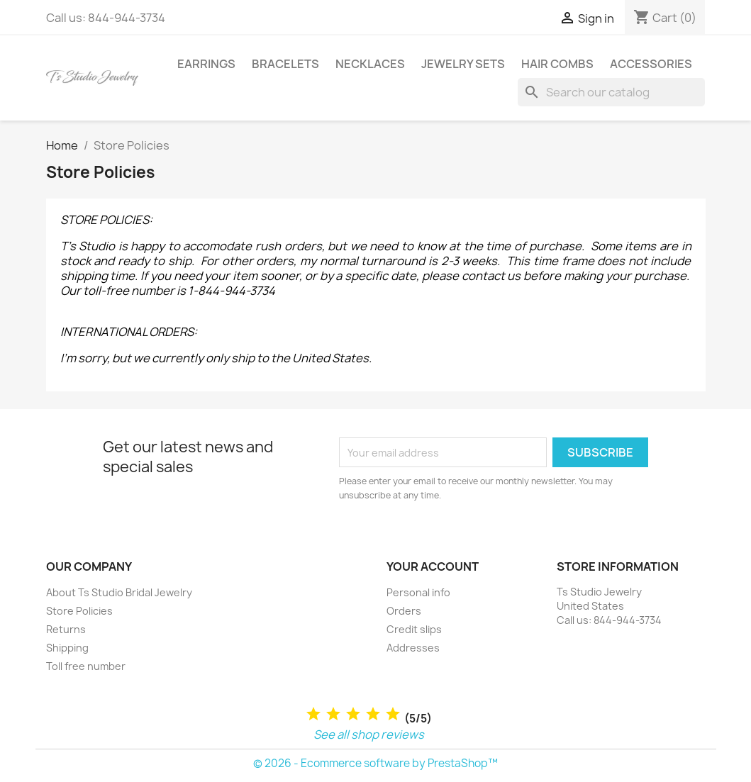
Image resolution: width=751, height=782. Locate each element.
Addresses (413, 647)
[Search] (611, 92)
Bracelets (285, 64)
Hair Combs (557, 64)
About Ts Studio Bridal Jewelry (119, 592)
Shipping (67, 647)
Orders (403, 611)
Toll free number (86, 666)
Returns (66, 629)
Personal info (418, 592)
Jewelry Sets (463, 64)
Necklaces (370, 64)
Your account (432, 566)
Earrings (206, 64)
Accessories (651, 64)
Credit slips (414, 629)
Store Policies (79, 611)
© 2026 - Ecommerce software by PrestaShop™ (375, 763)
